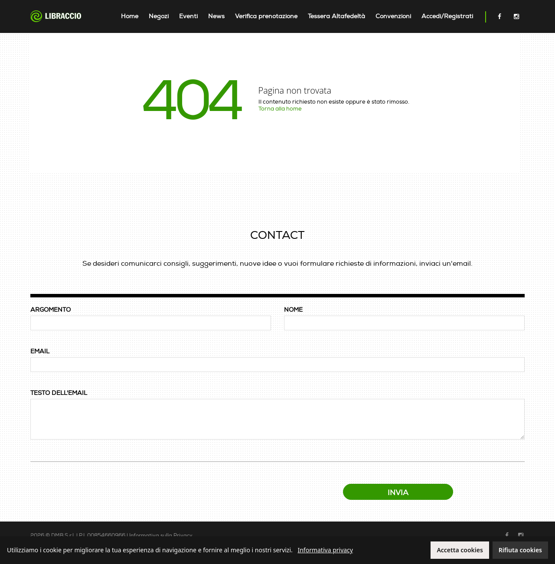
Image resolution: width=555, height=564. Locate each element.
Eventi (188, 16)
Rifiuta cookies (520, 550)
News (216, 16)
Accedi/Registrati (447, 16)
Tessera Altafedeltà (336, 16)
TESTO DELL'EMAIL (58, 393)
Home (129, 16)
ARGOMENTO (50, 309)
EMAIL (39, 351)
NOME (293, 309)
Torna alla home (280, 108)
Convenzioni (393, 16)
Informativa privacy (325, 550)
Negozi (159, 16)
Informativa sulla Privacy (161, 535)
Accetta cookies (460, 550)
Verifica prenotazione (266, 16)
